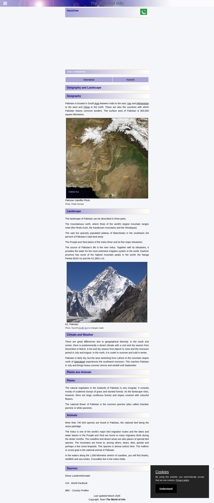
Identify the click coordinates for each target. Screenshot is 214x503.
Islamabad (88, 79)
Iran (129, 103)
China (86, 107)
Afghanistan (142, 103)
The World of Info (107, 3)
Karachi (130, 79)
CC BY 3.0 (83, 328)
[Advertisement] (107, 43)
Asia (97, 103)
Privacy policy (182, 480)
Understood (166, 488)
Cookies (162, 472)
